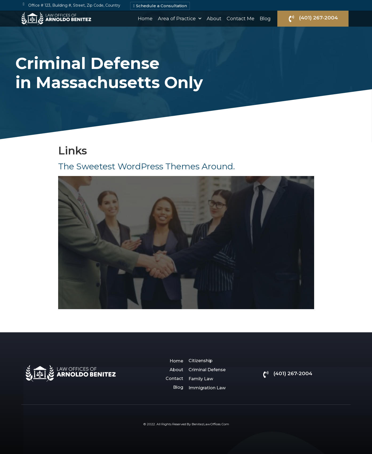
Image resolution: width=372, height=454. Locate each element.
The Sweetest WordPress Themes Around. (146, 166)
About (214, 19)
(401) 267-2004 (318, 18)
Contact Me (240, 19)
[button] (160, 6)
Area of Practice (179, 18)
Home (145, 19)
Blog (265, 19)
